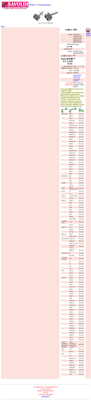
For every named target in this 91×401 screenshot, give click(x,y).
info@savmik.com (45, 5)
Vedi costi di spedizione (76, 79)
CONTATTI (46, 396)
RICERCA (32, 5)
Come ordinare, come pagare (77, 76)
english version (88, 33)
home (3, 26)
